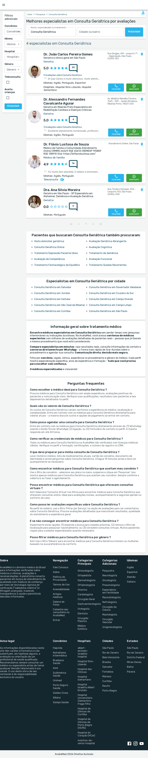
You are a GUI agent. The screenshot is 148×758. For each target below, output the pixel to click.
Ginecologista (85, 570)
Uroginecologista (111, 627)
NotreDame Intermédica (60, 654)
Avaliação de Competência (49, 259)
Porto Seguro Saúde (60, 686)
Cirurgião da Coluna (109, 608)
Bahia (130, 666)
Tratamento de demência (103, 253)
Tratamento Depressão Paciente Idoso (56, 253)
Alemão (131, 577)
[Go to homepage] (21, 5)
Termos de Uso (61, 584)
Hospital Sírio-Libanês (86, 663)
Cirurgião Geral (86, 599)
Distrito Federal (136, 657)
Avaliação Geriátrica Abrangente (107, 241)
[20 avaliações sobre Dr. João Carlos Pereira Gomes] (73, 68)
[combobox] (52, 31)
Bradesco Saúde (58, 662)
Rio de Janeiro (110, 652)
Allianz (57, 697)
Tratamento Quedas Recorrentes (107, 265)
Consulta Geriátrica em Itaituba (52, 299)
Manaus (106, 676)
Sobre (56, 572)
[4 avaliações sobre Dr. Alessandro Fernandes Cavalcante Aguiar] (73, 120)
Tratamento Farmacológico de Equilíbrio (57, 265)
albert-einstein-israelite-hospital (83, 652)
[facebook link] (130, 744)
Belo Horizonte (110, 657)
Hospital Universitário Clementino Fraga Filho (85, 699)
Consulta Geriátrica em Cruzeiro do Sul (111, 293)
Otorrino (82, 589)
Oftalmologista (86, 585)
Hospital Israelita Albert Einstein (86, 687)
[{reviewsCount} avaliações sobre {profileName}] (72, 68)
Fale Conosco (60, 567)
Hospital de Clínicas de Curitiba (84, 711)
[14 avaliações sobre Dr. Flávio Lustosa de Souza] (73, 164)
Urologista (83, 608)
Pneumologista (111, 585)
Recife (106, 685)
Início (29, 14)
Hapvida (57, 647)
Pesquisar (40, 14)
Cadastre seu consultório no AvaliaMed (61, 612)
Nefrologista (109, 602)
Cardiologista (85, 594)
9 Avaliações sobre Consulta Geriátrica (62, 75)
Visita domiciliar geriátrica (49, 241)
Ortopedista (84, 575)
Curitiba (107, 681)
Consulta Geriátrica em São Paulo (108, 311)
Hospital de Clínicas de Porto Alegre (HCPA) (85, 723)
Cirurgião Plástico (83, 620)
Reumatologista (111, 597)
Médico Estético (82, 627)
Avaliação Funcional (100, 259)
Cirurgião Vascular (107, 621)
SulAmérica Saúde (59, 674)
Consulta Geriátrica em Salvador (52, 287)
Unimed (57, 680)
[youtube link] (142, 744)
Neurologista (109, 575)
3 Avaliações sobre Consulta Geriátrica (62, 127)
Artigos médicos (58, 595)
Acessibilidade (61, 589)
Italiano (131, 581)
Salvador (107, 666)
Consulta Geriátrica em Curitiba (52, 311)
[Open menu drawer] (3, 5)
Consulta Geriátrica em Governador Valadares (115, 287)
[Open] (18, 31)
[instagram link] (136, 744)
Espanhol (132, 572)
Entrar (56, 620)
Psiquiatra (108, 570)
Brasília (106, 662)
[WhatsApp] (134, 87)
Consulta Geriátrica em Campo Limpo (110, 305)
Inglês (130, 567)
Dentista (83, 613)
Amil (55, 668)
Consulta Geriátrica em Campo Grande (111, 299)
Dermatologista (86, 580)
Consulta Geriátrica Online (49, 247)
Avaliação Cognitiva (100, 247)
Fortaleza (107, 671)
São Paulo (108, 647)
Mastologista (109, 614)
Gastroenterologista (86, 603)
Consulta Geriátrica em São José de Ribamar (59, 305)
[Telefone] (116, 87)
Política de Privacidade (60, 578)
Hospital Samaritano (84, 678)
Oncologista (109, 580)
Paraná (131, 671)
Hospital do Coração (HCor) (86, 734)
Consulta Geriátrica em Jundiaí (52, 293)
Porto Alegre (109, 690)
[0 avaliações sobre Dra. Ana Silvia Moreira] (73, 207)
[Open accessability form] (143, 12)
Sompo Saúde (61, 702)
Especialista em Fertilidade (110, 591)
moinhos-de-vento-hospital (86, 742)
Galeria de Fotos (58, 603)
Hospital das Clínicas (85, 670)
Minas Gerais (134, 662)
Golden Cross (60, 692)
